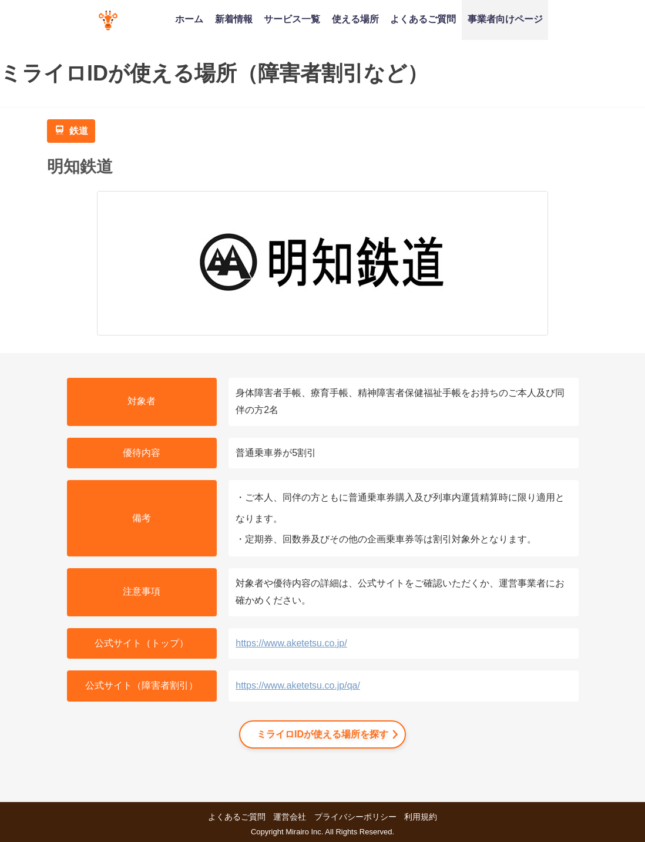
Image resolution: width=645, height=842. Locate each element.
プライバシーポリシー (355, 816)
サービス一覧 (292, 19)
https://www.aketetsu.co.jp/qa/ (298, 685)
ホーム (189, 19)
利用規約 (420, 816)
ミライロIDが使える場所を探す (322, 734)
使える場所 (355, 19)
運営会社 (289, 816)
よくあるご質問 (423, 19)
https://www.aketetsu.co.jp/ (291, 643)
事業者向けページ (505, 19)
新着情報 (234, 19)
